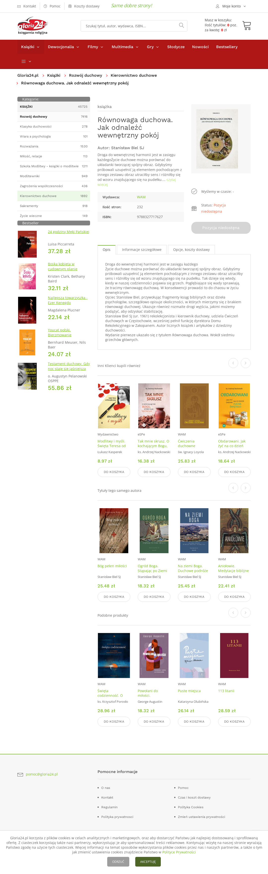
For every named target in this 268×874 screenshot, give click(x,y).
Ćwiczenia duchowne (186, 443)
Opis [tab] (106, 249)
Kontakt (107, 797)
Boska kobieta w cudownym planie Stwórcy (62, 269)
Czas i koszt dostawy (194, 797)
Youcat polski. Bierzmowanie (59, 332)
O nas (105, 788)
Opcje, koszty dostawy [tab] (191, 249)
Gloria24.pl (27, 75)
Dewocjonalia (61, 46)
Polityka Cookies (190, 807)
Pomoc (183, 788)
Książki (27, 46)
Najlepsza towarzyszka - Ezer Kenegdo (68, 300)
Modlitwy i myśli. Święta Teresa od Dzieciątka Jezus (112, 446)
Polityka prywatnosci (117, 817)
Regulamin (109, 807)
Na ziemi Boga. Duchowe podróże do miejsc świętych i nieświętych (193, 573)
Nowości (200, 46)
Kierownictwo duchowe (134, 75)
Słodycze (176, 46)
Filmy (93, 46)
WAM (141, 197)
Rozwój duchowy (85, 75)
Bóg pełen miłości (112, 566)
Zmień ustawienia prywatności (201, 817)
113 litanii (226, 690)
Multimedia (122, 46)
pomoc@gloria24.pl (42, 774)
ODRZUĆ (118, 862)
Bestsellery (226, 46)
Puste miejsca (189, 690)
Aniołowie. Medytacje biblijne (233, 568)
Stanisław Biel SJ (127, 147)
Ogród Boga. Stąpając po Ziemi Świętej (152, 571)
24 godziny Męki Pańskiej (68, 231)
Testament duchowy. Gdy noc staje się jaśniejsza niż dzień (69, 368)
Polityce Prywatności (179, 852)
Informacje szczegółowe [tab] (142, 249)
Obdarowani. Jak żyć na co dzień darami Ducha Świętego (231, 448)
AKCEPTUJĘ (148, 862)
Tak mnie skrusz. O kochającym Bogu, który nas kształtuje (154, 446)
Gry (150, 46)
